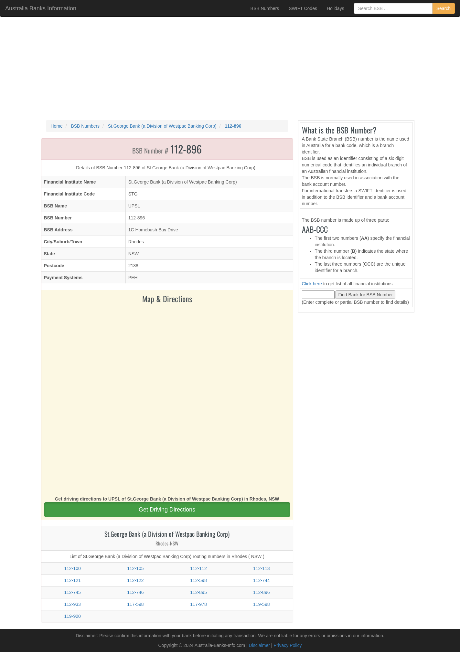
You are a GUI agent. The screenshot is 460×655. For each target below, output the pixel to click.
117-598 (135, 604)
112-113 (261, 568)
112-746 (135, 592)
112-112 (198, 568)
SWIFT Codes (303, 8)
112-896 (261, 592)
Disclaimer (259, 645)
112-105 (135, 568)
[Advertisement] (230, 68)
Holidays (335, 8)
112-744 (261, 580)
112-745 (72, 592)
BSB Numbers (265, 8)
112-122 (135, 580)
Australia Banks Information (40, 8)
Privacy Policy (287, 645)
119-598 (261, 604)
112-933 (72, 604)
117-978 (198, 604)
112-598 (198, 580)
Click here (312, 283)
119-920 (72, 616)
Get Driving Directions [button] (167, 509)
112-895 (198, 592)
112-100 (72, 568)
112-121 (72, 580)
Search (443, 8)
